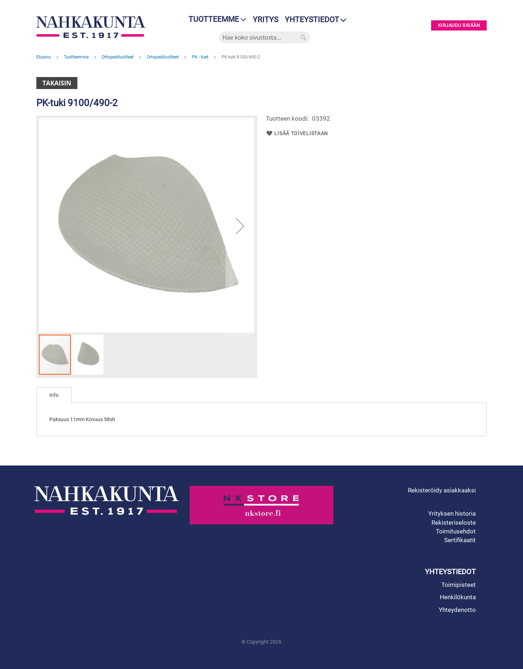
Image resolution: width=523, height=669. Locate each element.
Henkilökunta (458, 597)
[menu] (215, 19)
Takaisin (56, 83)
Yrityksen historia (452, 513)
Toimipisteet (458, 584)
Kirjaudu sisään (459, 25)
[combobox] (264, 37)
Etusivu (44, 57)
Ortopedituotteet (118, 57)
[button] (240, 226)
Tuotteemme (77, 57)
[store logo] (92, 27)
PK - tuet (201, 57)
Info (53, 395)
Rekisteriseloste (453, 522)
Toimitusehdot (456, 531)
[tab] (54, 395)
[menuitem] (215, 19)
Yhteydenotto (457, 609)
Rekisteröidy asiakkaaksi (442, 490)
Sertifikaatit (460, 540)
